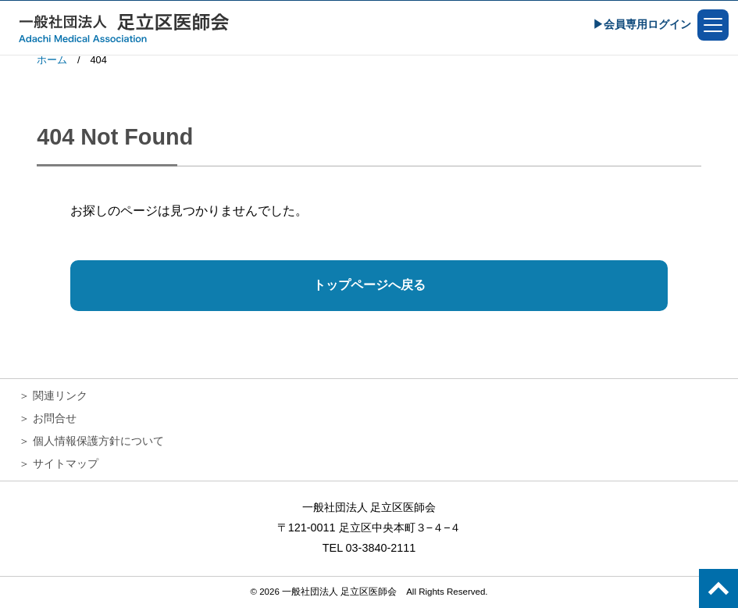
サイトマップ (65, 463)
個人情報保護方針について (98, 441)
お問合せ (55, 418)
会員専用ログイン (647, 24)
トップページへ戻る (369, 284)
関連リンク (60, 395)
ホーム (52, 60)
